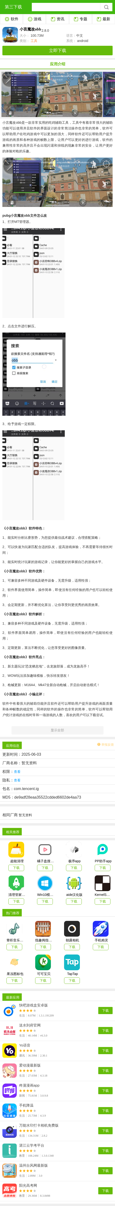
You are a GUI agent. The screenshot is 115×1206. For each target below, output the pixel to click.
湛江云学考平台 (31, 1145)
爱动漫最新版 (30, 1065)
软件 (11, 19)
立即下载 (57, 50)
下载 (105, 1010)
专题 (80, 19)
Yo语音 (24, 1045)
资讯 (57, 19)
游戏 (34, 19)
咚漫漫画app (29, 1085)
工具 (33, 41)
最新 (103, 19)
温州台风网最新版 (33, 1165)
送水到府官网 (30, 1025)
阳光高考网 (28, 1185)
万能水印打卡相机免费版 (39, 1125)
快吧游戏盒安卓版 (33, 1005)
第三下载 (13, 7)
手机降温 (26, 1105)
